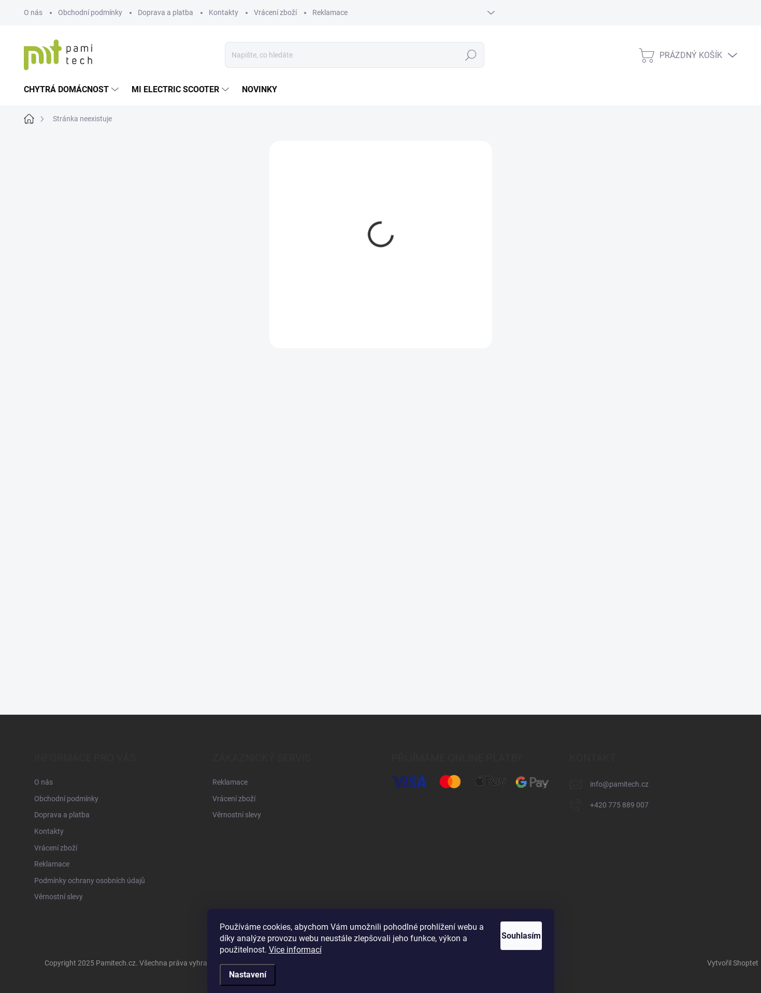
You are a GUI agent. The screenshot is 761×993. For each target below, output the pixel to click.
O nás (33, 12)
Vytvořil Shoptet (732, 963)
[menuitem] (72, 89)
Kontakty (223, 12)
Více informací (354, 950)
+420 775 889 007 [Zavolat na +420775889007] (619, 805)
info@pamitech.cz (619, 784)
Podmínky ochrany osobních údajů (89, 880)
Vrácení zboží (275, 12)
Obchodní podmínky (90, 12)
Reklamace (330, 12)
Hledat (471, 55)
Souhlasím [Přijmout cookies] (509, 936)
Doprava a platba (165, 12)
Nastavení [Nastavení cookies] (247, 975)
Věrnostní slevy (58, 896)
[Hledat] (354, 55)
